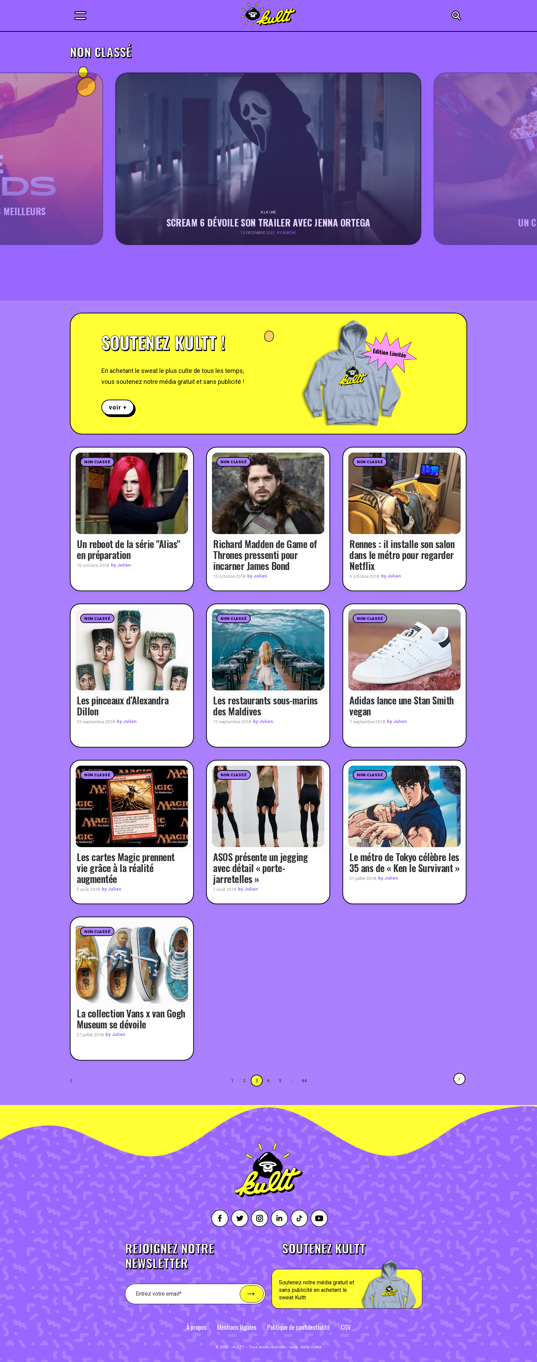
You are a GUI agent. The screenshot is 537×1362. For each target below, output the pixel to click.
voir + (117, 407)
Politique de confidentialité (298, 1327)
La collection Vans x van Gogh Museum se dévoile (131, 1018)
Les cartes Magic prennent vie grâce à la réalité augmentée (126, 868)
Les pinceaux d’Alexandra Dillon (122, 705)
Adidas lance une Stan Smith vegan (401, 705)
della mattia (311, 1347)
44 (305, 1080)
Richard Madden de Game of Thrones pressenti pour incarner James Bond (265, 555)
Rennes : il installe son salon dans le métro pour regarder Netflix (401, 555)
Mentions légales (236, 1327)
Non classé (97, 462)
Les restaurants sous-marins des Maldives (265, 705)
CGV (346, 1327)
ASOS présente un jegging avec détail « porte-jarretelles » (260, 868)
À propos (196, 1327)
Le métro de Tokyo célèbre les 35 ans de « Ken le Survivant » (404, 862)
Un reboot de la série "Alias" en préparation (128, 549)
